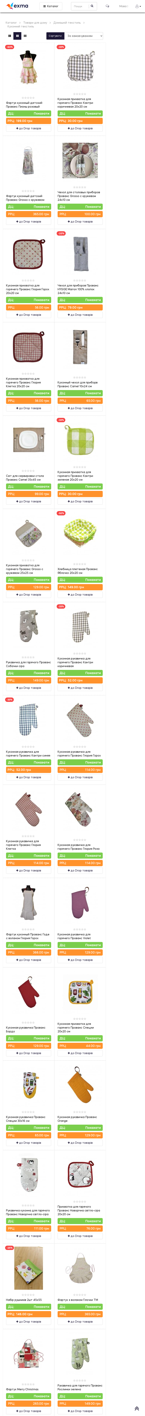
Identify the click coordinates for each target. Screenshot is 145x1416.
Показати (41, 113)
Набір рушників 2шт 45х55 (24, 1299)
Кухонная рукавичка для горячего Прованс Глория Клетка (23, 845)
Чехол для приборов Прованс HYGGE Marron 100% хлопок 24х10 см (78, 289)
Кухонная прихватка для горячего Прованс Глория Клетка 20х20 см (23, 382)
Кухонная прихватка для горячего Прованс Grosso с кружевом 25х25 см (24, 569)
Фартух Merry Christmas (22, 1389)
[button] (138, 6)
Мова (123, 6)
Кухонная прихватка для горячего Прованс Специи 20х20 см (76, 1027)
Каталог (50, 6)
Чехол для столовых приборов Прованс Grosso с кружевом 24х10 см (79, 196)
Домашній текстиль (67, 22)
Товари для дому (35, 22)
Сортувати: (55, 35)
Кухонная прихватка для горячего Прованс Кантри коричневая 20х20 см (75, 102)
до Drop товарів (28, 128)
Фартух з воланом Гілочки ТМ (78, 1299)
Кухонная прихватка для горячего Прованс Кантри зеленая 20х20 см (75, 475)
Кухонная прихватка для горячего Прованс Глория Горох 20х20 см (27, 289)
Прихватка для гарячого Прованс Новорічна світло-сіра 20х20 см (79, 1210)
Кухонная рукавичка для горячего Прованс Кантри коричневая (75, 662)
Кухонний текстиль (21, 26)
